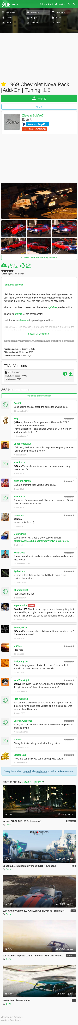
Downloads (13, 267)
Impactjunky (20, 605)
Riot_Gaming (21, 699)
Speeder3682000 (22, 443)
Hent (39, 98)
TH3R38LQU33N (22, 481)
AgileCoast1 (20, 571)
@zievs (17, 684)
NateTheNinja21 (22, 680)
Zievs (8, 824)
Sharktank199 (21, 590)
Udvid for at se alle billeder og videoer (39, 257)
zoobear (18, 739)
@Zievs (18, 422)
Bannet (31, 606)
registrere (41, 771)
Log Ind (27, 771)
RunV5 (17, 403)
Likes (28, 267)
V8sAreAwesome (23, 721)
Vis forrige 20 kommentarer (39, 396)
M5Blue (18, 646)
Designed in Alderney (12, 1017)
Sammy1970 (20, 627)
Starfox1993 (20, 755)
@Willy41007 (20, 609)
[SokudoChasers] (13, 284)
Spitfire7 (52, 307)
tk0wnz (18, 314)
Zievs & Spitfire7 (32, 115)
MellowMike (20, 534)
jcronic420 (19, 462)
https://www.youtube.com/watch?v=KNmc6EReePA (41, 541)
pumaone (19, 515)
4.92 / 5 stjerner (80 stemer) (12, 274)
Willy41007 (19, 552)
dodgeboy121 (21, 661)
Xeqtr (16, 418)
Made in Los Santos (11, 1020)
